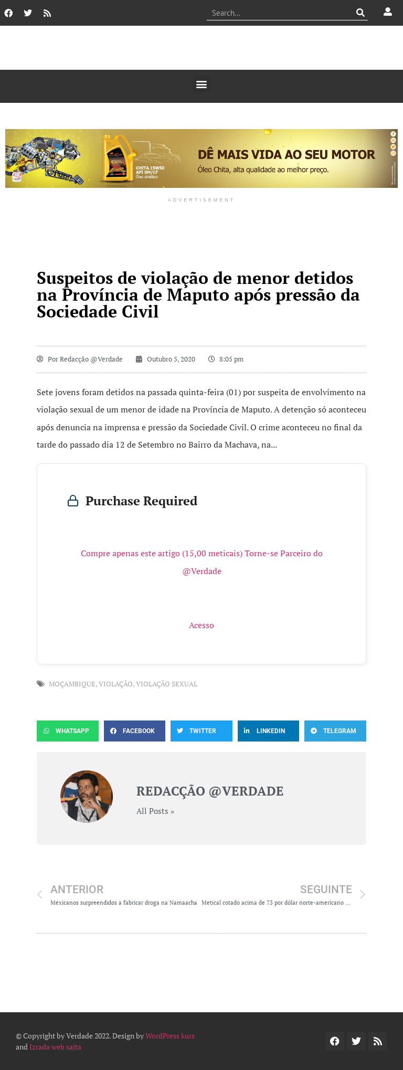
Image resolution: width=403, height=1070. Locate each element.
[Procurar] (360, 12)
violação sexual (166, 683)
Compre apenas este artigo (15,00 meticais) (161, 553)
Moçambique (72, 683)
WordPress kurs (170, 1036)
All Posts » (155, 811)
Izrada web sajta (55, 1047)
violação (116, 683)
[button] (201, 83)
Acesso (201, 625)
